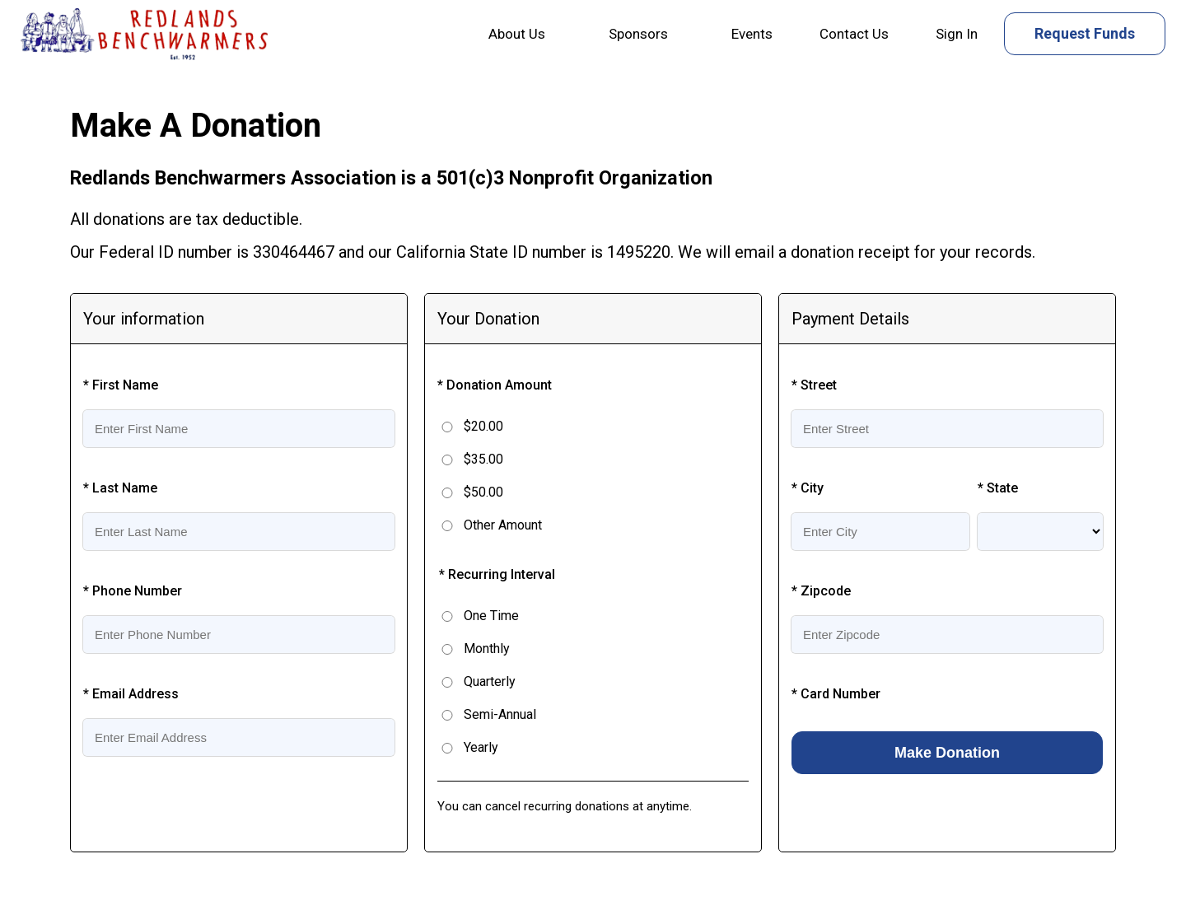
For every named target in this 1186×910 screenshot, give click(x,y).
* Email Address (131, 694)
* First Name (120, 385)
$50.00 (483, 492)
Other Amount (503, 525)
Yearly (481, 747)
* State (998, 488)
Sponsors (638, 34)
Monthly (487, 648)
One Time (491, 615)
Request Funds (1084, 33)
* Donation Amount (494, 385)
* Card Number (835, 694)
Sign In (957, 34)
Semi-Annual (500, 714)
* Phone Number (132, 591)
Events (752, 34)
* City (807, 488)
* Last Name (120, 488)
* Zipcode (821, 591)
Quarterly (490, 681)
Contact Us (854, 34)
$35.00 (483, 459)
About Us (516, 34)
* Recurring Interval (497, 574)
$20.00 (483, 426)
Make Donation (947, 752)
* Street (814, 385)
